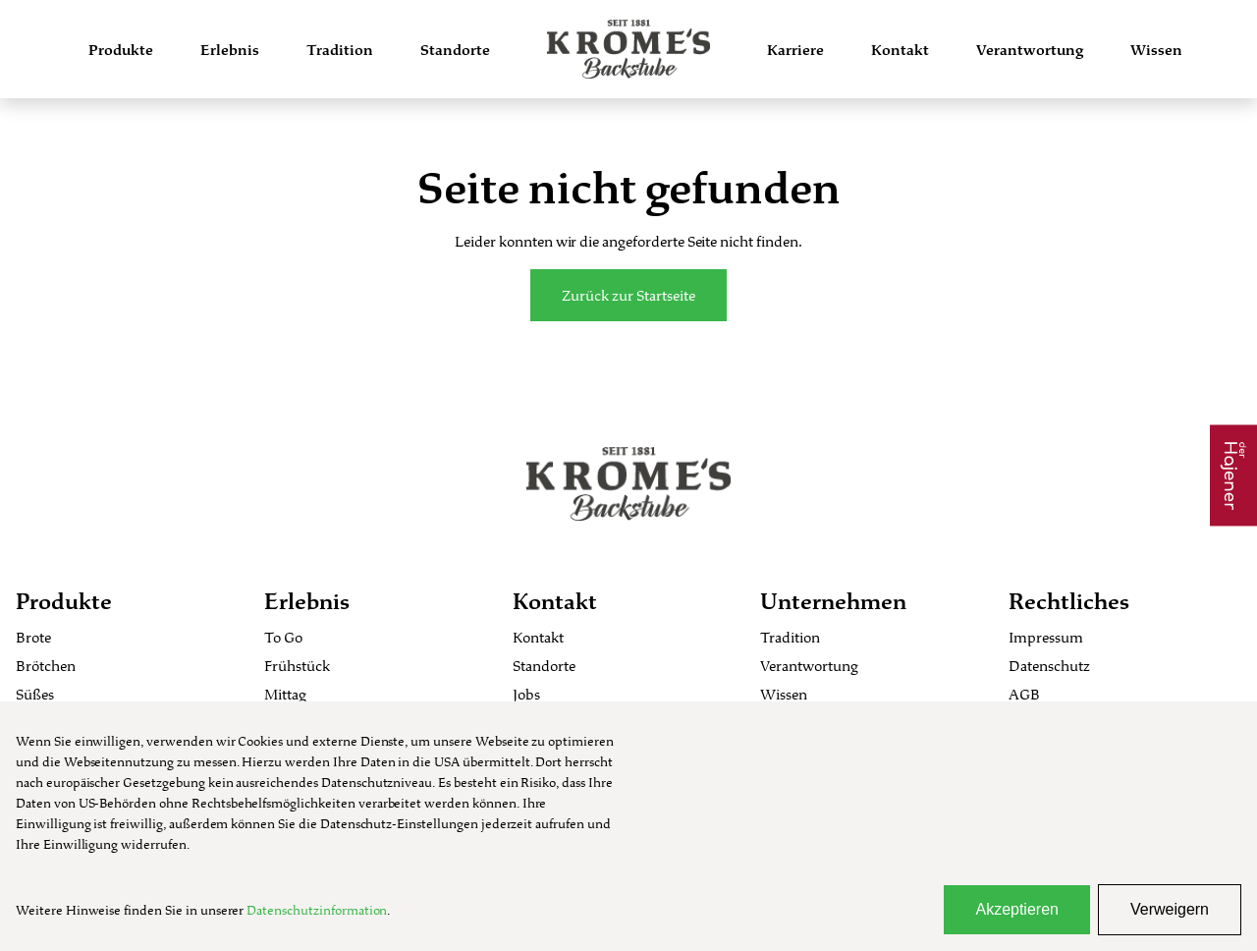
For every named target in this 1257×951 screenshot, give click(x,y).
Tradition (339, 49)
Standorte (455, 49)
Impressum (1046, 637)
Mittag (285, 694)
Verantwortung (1029, 49)
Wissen (1156, 49)
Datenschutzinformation (316, 910)
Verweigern (1169, 909)
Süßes (35, 694)
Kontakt (900, 49)
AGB (1024, 694)
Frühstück (297, 665)
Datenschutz (1049, 665)
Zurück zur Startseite (628, 295)
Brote (33, 637)
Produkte (120, 49)
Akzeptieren (1017, 909)
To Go (283, 637)
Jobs (526, 694)
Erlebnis (229, 49)
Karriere (795, 49)
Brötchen (46, 665)
